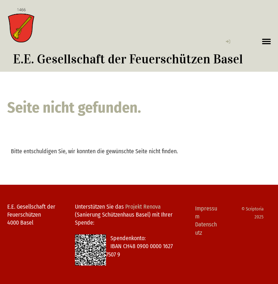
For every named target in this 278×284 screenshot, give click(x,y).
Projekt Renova (143, 206)
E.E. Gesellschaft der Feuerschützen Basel (128, 59)
